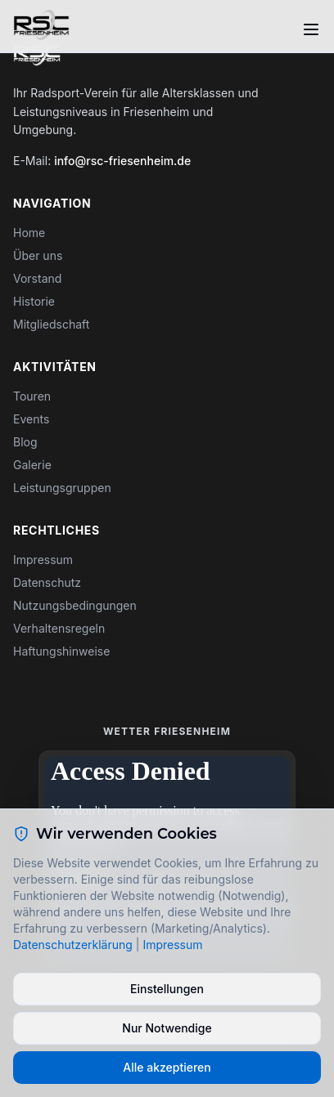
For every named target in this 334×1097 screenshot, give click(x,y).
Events (31, 419)
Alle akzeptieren (167, 1067)
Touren (32, 396)
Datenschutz (47, 582)
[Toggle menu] (311, 29)
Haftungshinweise (61, 651)
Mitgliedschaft (51, 324)
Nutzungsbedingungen (75, 605)
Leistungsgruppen (62, 488)
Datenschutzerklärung (73, 944)
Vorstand (37, 278)
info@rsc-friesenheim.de (122, 161)
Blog (25, 442)
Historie (34, 301)
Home (29, 233)
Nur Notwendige (166, 1028)
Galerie (32, 465)
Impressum (43, 559)
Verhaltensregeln (59, 628)
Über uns (37, 255)
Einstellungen (167, 989)
